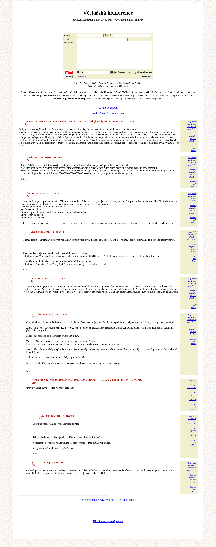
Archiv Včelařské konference (108, 118)
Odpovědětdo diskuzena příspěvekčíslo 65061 (191, 425)
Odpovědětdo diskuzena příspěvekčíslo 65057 (191, 241)
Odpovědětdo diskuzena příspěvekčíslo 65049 (191, 130)
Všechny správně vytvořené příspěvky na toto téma (108, 505)
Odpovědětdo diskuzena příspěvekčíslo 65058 (191, 287)
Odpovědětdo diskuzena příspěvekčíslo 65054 (191, 202)
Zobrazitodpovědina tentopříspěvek (192, 143)
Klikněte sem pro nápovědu (108, 526)
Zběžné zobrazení (107, 113)
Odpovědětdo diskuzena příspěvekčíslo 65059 (191, 324)
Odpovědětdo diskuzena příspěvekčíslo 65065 (191, 472)
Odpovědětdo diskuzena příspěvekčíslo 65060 (191, 389)
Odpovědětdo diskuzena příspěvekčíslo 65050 (191, 166)
